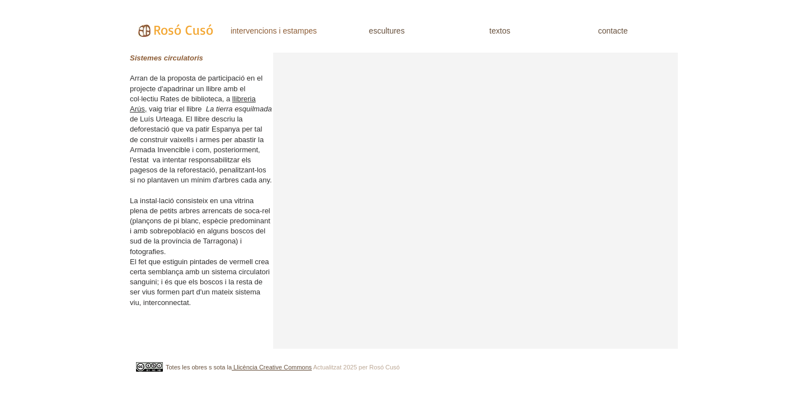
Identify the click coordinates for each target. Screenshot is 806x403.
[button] (475, 201)
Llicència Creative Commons (272, 367)
